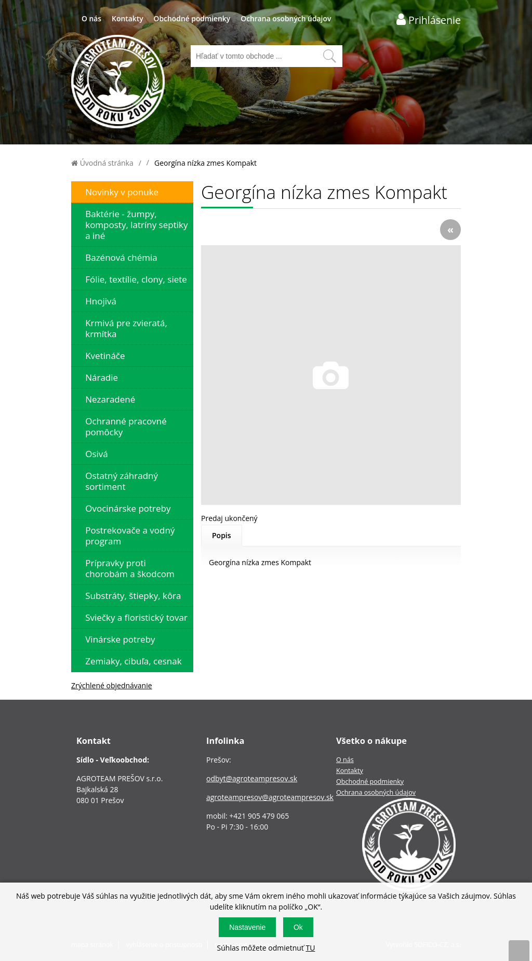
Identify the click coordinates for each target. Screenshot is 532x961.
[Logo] (118, 83)
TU (310, 948)
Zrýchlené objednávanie (111, 685)
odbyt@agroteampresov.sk (251, 778)
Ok (298, 927)
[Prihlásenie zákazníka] (428, 19)
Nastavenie (247, 927)
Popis (221, 535)
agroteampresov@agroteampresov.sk (270, 797)
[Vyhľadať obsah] (329, 56)
